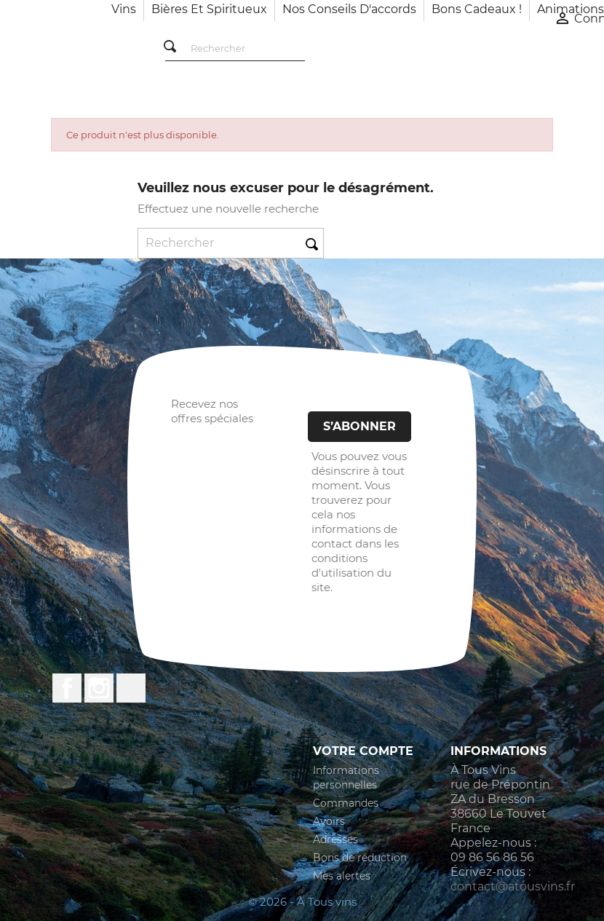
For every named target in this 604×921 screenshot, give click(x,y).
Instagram (99, 688)
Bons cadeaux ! (477, 9)
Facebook (67, 688)
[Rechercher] (235, 49)
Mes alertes (341, 875)
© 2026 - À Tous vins (302, 902)
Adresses (335, 839)
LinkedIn (131, 688)
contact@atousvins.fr (512, 886)
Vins (123, 9)
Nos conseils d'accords (349, 9)
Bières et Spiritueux (209, 9)
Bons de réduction (360, 857)
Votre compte (363, 751)
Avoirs (329, 821)
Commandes (345, 803)
